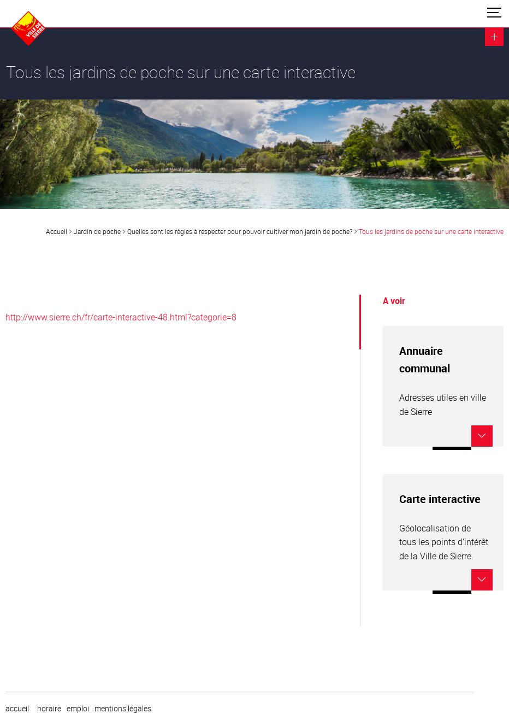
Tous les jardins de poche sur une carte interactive (431, 231)
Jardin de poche (97, 231)
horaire (49, 708)
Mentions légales (122, 708)
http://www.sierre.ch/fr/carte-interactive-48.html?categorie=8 (120, 317)
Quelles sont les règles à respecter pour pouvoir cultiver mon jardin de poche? (239, 231)
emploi (78, 708)
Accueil (56, 231)
